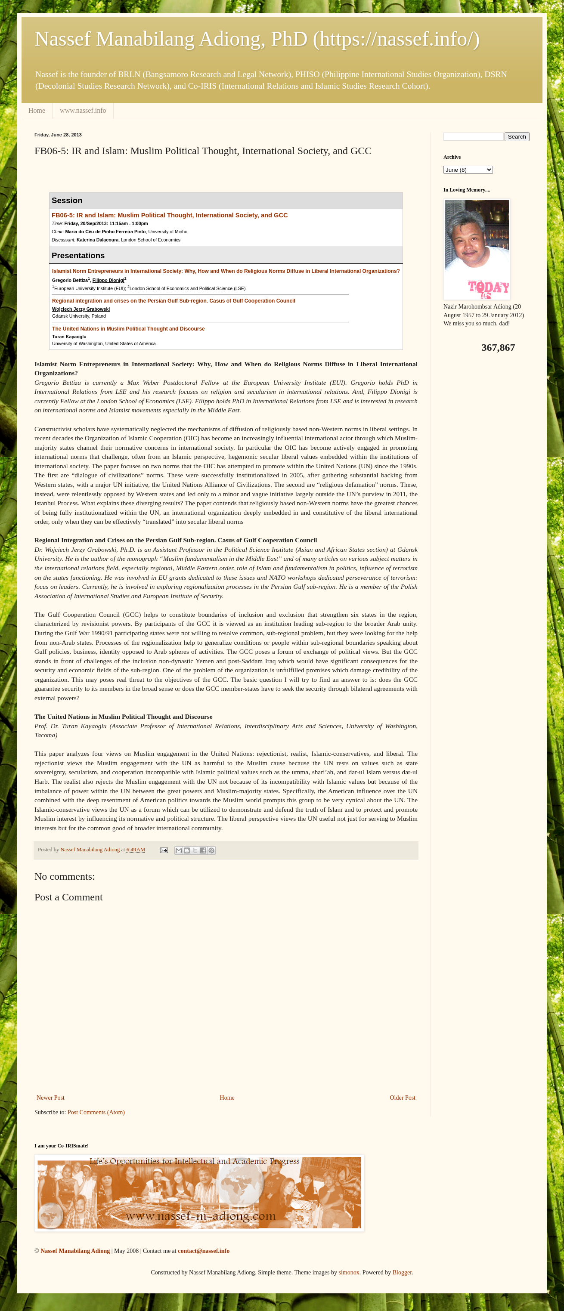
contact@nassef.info (203, 1251)
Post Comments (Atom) (96, 1112)
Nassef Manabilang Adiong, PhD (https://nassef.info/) (257, 38)
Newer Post (51, 1098)
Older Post (403, 1098)
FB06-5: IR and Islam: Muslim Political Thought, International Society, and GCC (170, 215)
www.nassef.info (83, 110)
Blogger (402, 1272)
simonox (348, 1272)
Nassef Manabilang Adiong (75, 1251)
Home (36, 110)
